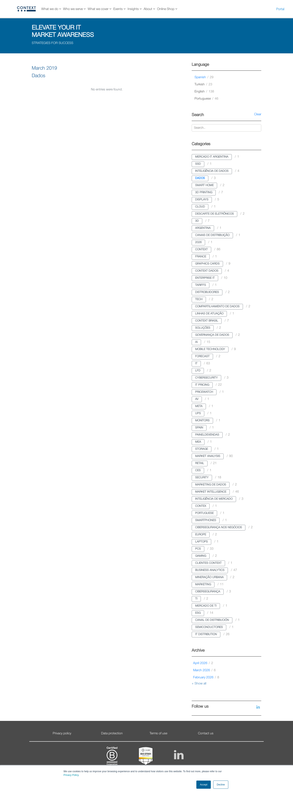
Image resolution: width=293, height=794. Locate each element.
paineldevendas (207, 435)
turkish (203, 84)
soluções (202, 328)
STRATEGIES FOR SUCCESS (52, 43)
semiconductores (209, 627)
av (196, 399)
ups (198, 413)
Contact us (205, 733)
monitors (202, 420)
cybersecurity (206, 378)
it (196, 363)
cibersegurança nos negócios (218, 527)
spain (199, 427)
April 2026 (203, 663)
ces (198, 470)
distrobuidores (207, 292)
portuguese (206, 98)
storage (201, 449)
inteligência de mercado (214, 499)
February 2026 (206, 677)
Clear (257, 114)
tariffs (200, 285)
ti (196, 598)
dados (200, 178)
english (204, 91)
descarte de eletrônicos (214, 214)
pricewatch (204, 392)
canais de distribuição (212, 235)
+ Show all (199, 683)
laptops (201, 541)
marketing (203, 584)
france (200, 256)
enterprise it (205, 278)
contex (200, 506)
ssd (198, 164)
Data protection (112, 733)
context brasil (206, 321)
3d (197, 221)
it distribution (206, 634)
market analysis (207, 456)
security (202, 477)
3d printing (203, 192)
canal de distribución (212, 620)
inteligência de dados (211, 171)
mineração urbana (209, 577)
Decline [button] (221, 784)
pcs (198, 549)
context (201, 249)
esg (198, 613)
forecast (202, 356)
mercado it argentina (211, 157)
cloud (200, 206)
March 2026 (204, 670)
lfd (197, 370)
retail (199, 463)
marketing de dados (210, 484)
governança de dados (212, 335)
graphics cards (207, 263)
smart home (204, 185)
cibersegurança (207, 591)
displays (201, 199)
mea (198, 442)
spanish (204, 77)
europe (200, 534)
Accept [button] (203, 784)
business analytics (209, 570)
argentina (203, 228)
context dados (206, 271)
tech (198, 299)
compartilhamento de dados (217, 306)
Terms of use (158, 733)
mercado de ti (205, 606)
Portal (280, 9)
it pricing (202, 385)
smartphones (205, 520)
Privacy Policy (71, 775)
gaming (200, 556)
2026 (198, 242)
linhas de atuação (209, 313)
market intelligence (210, 492)
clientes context (208, 563)
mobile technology (210, 349)
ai (196, 342)
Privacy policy (62, 733)
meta (198, 406)
